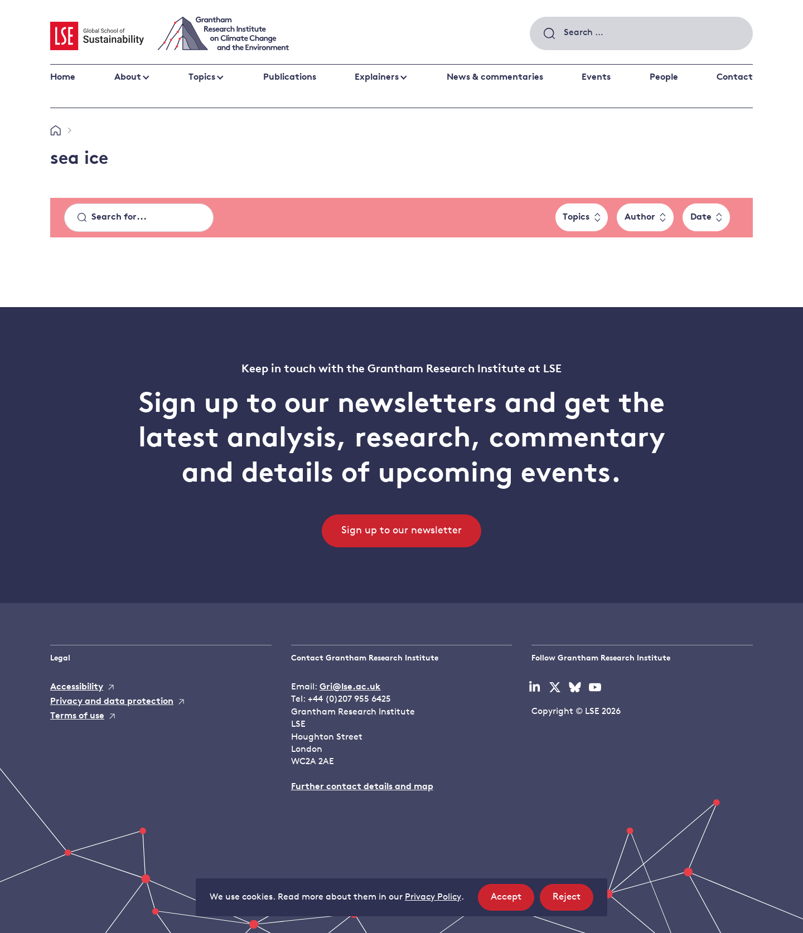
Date (701, 217)
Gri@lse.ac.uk (350, 687)
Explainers (377, 77)
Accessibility (76, 687)
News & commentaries (495, 77)
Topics (201, 77)
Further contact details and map (362, 787)
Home (62, 77)
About (127, 77)
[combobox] (641, 33)
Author (640, 217)
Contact (735, 77)
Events (596, 77)
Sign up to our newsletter (401, 531)
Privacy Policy (433, 897)
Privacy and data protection (111, 701)
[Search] (139, 217)
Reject (573, 900)
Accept (512, 900)
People (664, 77)
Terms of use (77, 716)
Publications (289, 77)
